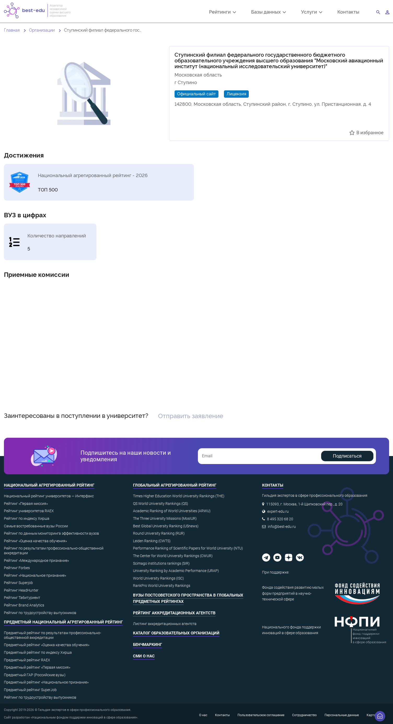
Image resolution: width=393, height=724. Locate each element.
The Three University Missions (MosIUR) (165, 518)
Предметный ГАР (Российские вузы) (35, 675)
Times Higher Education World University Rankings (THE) (178, 496)
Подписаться (347, 456)
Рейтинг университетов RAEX (29, 511)
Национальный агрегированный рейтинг (49, 485)
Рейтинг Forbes (17, 568)
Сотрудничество (304, 715)
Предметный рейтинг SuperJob (30, 690)
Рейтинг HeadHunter (21, 590)
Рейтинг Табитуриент (22, 597)
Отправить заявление (190, 415)
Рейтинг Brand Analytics (24, 605)
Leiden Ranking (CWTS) (152, 541)
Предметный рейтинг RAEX (27, 660)
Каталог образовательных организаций (176, 633)
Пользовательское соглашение (261, 715)
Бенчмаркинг (147, 644)
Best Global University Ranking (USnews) (166, 526)
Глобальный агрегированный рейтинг (174, 485)
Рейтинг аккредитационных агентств (174, 613)
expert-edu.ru (278, 511)
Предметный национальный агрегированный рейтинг (63, 622)
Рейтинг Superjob (18, 583)
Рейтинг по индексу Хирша (26, 518)
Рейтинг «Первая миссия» (26, 503)
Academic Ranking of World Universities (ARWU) (172, 511)
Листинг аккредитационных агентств (164, 624)
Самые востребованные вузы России (36, 526)
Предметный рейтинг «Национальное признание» (46, 682)
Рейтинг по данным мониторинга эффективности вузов (51, 533)
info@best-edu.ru (282, 526)
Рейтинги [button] (222, 12)
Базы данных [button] (268, 12)
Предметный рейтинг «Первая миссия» (37, 667)
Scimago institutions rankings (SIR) (161, 563)
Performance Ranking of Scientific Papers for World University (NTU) (188, 548)
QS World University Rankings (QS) (160, 503)
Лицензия (236, 93)
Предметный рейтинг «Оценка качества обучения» (46, 645)
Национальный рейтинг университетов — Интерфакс (49, 496)
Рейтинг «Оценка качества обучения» (35, 541)
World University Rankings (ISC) (158, 578)
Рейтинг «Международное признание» (36, 560)
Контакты (348, 11)
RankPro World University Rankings (161, 585)
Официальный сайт (196, 93)
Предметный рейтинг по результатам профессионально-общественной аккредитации (52, 635)
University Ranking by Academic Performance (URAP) (176, 571)
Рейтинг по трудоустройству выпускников (40, 613)
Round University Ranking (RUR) (159, 533)
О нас (203, 715)
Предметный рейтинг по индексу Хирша (38, 652)
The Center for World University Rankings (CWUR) (173, 556)
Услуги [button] (311, 12)
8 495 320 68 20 (280, 519)
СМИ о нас (144, 656)
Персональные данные (342, 715)
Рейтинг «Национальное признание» (35, 575)
